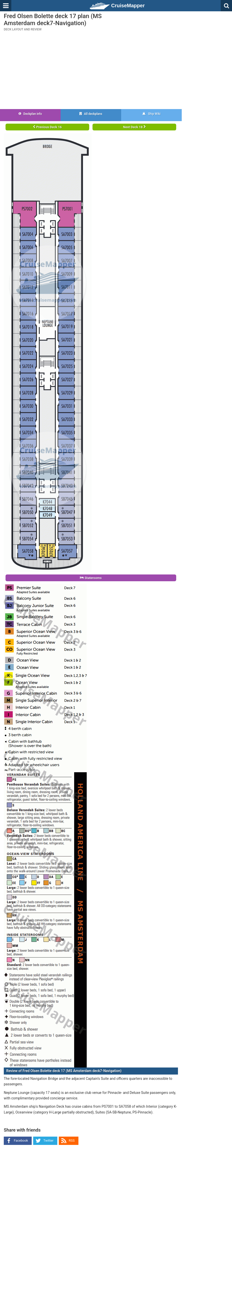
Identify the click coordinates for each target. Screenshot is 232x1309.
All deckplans (90, 114)
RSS (72, 1140)
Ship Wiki (151, 114)
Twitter (48, 1140)
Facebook (21, 1140)
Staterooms (91, 578)
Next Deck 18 (134, 127)
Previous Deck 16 (47, 127)
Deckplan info (30, 114)
